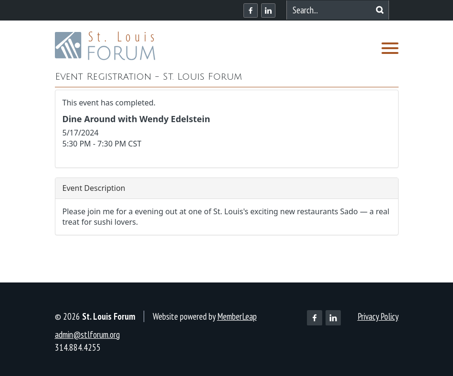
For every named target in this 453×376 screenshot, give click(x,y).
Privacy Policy (378, 316)
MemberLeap (237, 316)
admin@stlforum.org (87, 334)
